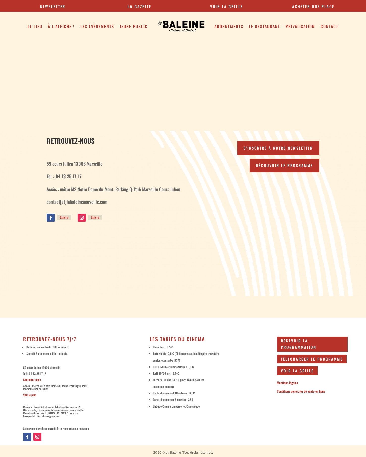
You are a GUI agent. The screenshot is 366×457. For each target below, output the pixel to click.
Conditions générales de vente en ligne (301, 391)
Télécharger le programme (312, 359)
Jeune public (134, 26)
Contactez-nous (32, 379)
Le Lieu (35, 26)
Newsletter (52, 6)
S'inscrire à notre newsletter (278, 148)
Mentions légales (287, 382)
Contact (329, 26)
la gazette (139, 6)
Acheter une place (313, 6)
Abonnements (228, 26)
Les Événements (97, 26)
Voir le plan (29, 395)
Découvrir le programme (284, 165)
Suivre (64, 217)
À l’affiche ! (61, 26)
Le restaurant (264, 26)
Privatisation (300, 26)
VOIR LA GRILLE (226, 6)
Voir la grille (297, 370)
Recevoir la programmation (298, 344)
